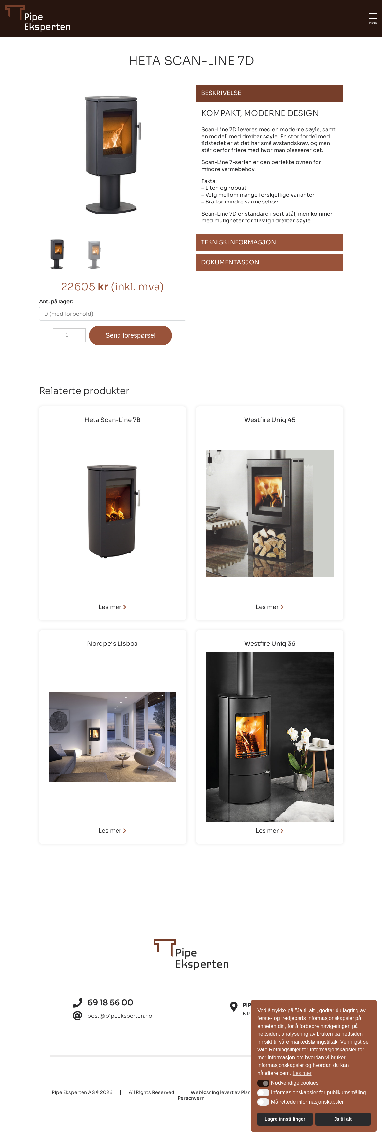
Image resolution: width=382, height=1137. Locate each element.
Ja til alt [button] (343, 1119)
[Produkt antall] (69, 335)
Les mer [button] (302, 1073)
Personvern (191, 1098)
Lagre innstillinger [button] (284, 1119)
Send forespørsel (130, 335)
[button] (263, 1083)
